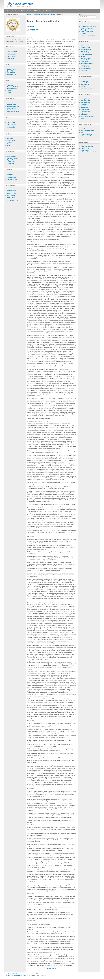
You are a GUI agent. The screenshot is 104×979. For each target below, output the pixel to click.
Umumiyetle (10, 58)
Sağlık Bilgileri (11, 156)
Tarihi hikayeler (11, 126)
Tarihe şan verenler (86, 136)
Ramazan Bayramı (12, 192)
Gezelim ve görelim (12, 110)
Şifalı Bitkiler (11, 163)
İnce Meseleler (47, 10)
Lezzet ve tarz (11, 161)
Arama (23, 10)
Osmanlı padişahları (86, 134)
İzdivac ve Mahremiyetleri (88, 152)
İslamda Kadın (85, 148)
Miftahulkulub (85, 84)
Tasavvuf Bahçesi (86, 83)
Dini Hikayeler (85, 109)
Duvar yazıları (11, 197)
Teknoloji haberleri (12, 179)
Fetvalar (83, 56)
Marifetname (84, 107)
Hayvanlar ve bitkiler (13, 106)
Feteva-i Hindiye (85, 53)
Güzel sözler (10, 199)
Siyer (82, 132)
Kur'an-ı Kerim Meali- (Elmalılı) (87, 29)
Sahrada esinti (11, 144)
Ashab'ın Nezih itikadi (87, 67)
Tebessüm (10, 85)
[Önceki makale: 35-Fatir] (49, 968)
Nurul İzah (84, 70)
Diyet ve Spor (11, 160)
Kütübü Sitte (84, 61)
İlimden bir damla (12, 53)
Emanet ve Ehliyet (86, 49)
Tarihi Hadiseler (11, 124)
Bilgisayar (10, 174)
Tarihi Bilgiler (11, 122)
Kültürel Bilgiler (11, 104)
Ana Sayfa (10, 10)
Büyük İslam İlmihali (87, 54)
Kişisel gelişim (11, 74)
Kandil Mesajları (11, 190)
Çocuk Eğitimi (11, 71)
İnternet (9, 176)
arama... (81, 14)
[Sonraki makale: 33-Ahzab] (54, 968)
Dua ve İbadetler (85, 111)
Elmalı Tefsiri (35, 29)
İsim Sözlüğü (84, 114)
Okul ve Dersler (11, 69)
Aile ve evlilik (11, 72)
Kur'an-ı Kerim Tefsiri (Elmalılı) (45, 14)
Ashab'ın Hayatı (85, 129)
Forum (17, 10)
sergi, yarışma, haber (13, 111)
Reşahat (83, 86)
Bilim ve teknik (11, 177)
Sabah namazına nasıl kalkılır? (87, 117)
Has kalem (10, 138)
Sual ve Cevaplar (86, 102)
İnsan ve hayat (11, 103)
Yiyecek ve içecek (12, 158)
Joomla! (8, 975)
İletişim (29, 10)
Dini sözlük (84, 104)
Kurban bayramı (11, 193)
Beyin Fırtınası (11, 108)
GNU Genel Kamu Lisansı (18, 975)
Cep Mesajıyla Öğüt (12, 200)
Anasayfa (30, 14)
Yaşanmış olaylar (12, 88)
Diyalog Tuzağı (85, 99)
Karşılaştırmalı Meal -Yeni (88, 26)
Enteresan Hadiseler (13, 87)
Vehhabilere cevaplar (87, 63)
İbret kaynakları (85, 100)
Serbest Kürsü (11, 140)
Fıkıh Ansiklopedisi (86, 58)
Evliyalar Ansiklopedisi (87, 130)
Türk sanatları (11, 127)
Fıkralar (9, 92)
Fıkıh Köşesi (84, 51)
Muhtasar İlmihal (85, 46)
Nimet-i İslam (84, 65)
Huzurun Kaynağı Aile (87, 146)
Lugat (82, 113)
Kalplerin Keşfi (85, 81)
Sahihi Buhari (85, 60)
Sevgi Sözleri (11, 195)
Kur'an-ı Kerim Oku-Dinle (88, 35)
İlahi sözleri (84, 106)
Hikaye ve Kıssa (11, 54)
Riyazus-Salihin (85, 47)
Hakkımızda (37, 10)
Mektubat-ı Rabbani (86, 88)
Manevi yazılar (11, 56)
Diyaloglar (10, 90)
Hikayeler (10, 142)
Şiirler (9, 145)
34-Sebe (30, 26)
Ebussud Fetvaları (86, 68)
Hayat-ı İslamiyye (12, 51)
